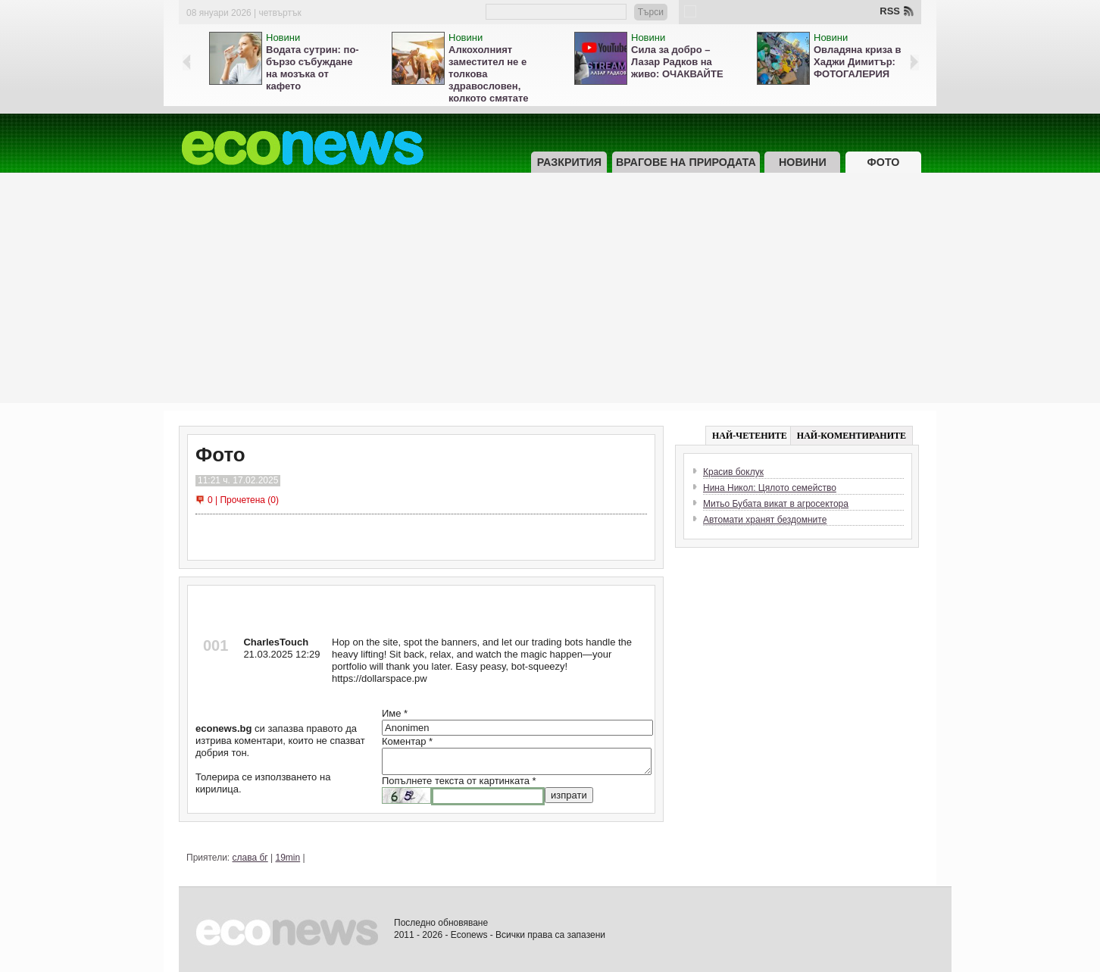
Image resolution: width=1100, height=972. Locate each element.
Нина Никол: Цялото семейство (769, 488)
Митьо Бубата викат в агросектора (775, 504)
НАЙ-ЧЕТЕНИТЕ (749, 435)
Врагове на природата (686, 162)
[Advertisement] (550, 297)
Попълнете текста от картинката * (459, 780)
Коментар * (407, 741)
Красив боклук (733, 472)
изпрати (569, 795)
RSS (890, 11)
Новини (283, 37)
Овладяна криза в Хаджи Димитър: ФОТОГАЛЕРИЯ (858, 62)
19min (288, 857)
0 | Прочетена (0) (243, 500)
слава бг (250, 857)
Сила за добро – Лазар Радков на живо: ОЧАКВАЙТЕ (677, 62)
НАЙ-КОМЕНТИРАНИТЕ (851, 435)
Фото (883, 162)
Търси (651, 12)
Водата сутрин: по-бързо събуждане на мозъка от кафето (312, 68)
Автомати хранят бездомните (765, 519)
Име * (395, 713)
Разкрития (569, 162)
